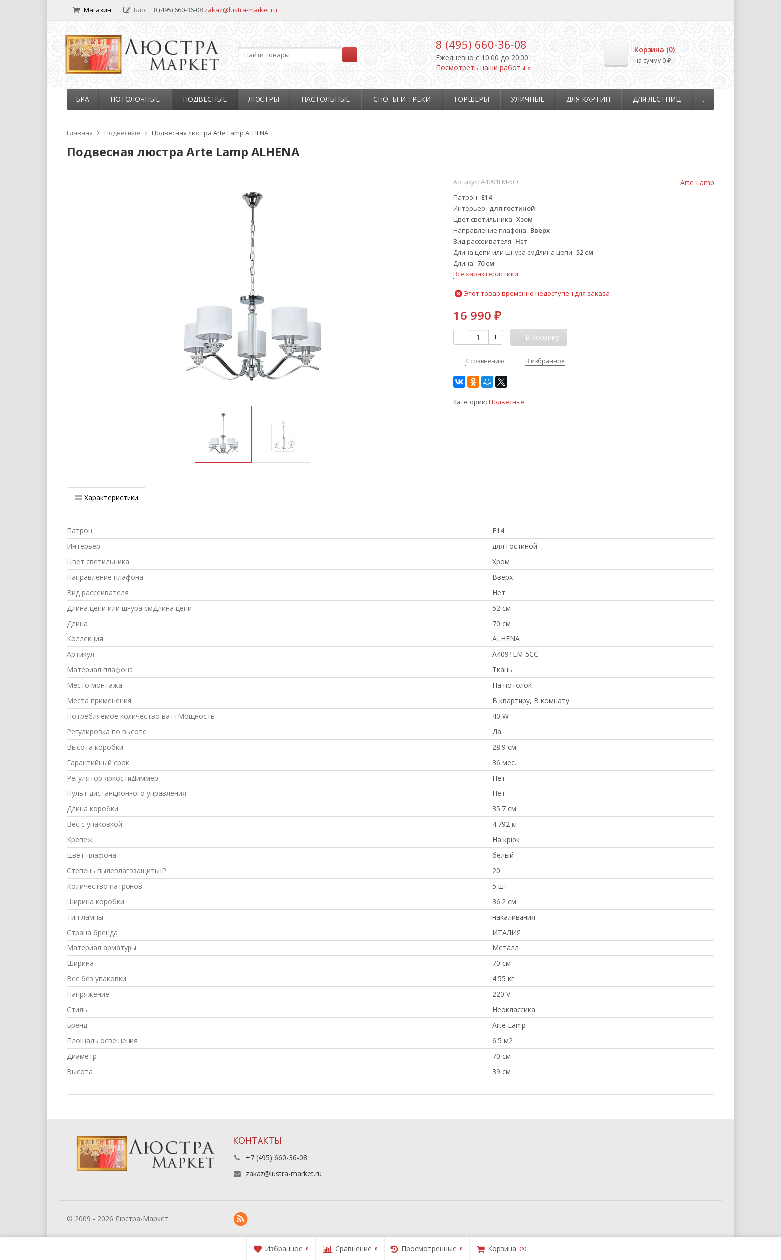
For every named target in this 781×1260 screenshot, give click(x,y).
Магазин (92, 9)
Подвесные (205, 99)
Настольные (325, 99)
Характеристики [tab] (106, 497)
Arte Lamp (697, 182)
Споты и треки (402, 99)
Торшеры (471, 99)
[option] (223, 434)
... (703, 99)
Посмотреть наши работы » (483, 67)
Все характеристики (485, 273)
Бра (82, 99)
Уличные (527, 99)
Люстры (263, 99)
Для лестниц (657, 99)
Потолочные (135, 99)
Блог (135, 9)
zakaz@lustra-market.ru (240, 9)
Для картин (588, 99)
